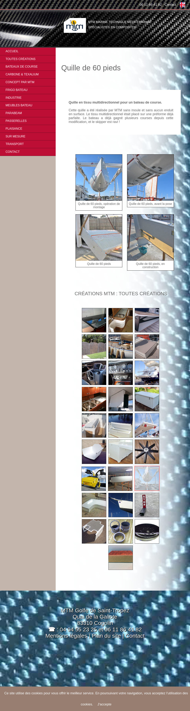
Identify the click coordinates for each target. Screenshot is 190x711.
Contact (170, 4)
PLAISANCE (14, 128)
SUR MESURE (15, 136)
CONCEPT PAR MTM (20, 82)
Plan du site (107, 636)
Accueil (12, 51)
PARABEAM (14, 113)
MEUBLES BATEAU (19, 105)
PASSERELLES (16, 120)
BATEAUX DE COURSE (22, 66)
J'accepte (104, 704)
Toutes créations (20, 59)
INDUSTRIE (14, 97)
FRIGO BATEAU (16, 89)
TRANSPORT (15, 144)
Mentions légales (66, 636)
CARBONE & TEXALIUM (22, 74)
